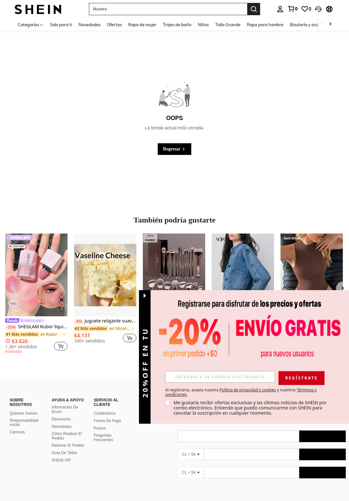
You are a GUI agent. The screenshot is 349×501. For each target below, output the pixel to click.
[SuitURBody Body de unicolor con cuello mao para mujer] (311, 275)
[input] (220, 377)
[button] (318, 9)
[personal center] (280, 9)
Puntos (100, 428)
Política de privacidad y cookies (247, 390)
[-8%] (78, 321)
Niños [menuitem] (203, 24)
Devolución (61, 419)
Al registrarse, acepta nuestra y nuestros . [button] (241, 392)
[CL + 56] (191, 454)
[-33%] (10, 327)
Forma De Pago (107, 421)
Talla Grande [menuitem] (227, 24)
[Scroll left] (322, 24)
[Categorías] (31, 24)
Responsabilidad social (24, 422)
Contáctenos (104, 413)
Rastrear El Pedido (68, 445)
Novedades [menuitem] (89, 24)
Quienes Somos (23, 413)
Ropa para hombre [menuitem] (265, 24)
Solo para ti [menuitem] (61, 24)
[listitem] (36, 295)
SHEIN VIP (61, 460)
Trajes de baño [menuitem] (177, 24)
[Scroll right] (330, 24)
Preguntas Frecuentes (103, 437)
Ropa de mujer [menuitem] (142, 24)
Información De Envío (65, 409)
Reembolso (61, 426)
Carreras (17, 432)
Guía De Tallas (64, 453)
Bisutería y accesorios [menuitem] (310, 24)
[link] (292, 9)
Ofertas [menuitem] (114, 24)
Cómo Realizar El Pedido (67, 436)
